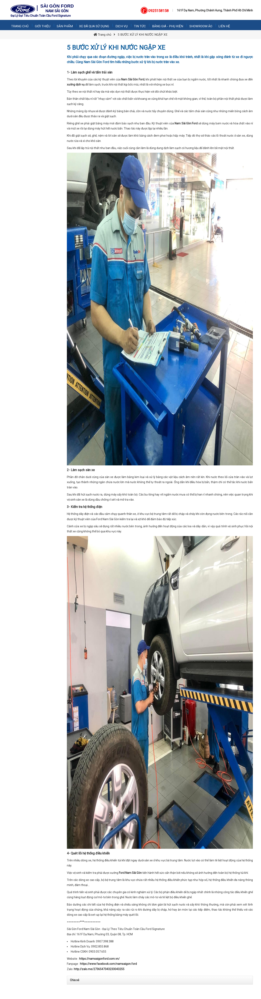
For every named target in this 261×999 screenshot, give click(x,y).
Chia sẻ (74, 980)
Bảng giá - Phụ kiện (169, 25)
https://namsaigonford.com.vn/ (99, 958)
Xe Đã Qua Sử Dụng (95, 25)
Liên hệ (226, 25)
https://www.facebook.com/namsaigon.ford (108, 963)
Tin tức (141, 25)
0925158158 (158, 11)
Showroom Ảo (202, 25)
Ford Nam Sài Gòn (130, 872)
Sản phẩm (65, 25)
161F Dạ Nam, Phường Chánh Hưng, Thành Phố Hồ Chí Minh (215, 10)
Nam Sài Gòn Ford (132, 79)
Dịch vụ (122, 25)
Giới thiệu (43, 25)
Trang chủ (20, 25)
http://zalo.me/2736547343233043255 (99, 969)
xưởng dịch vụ (76, 84)
